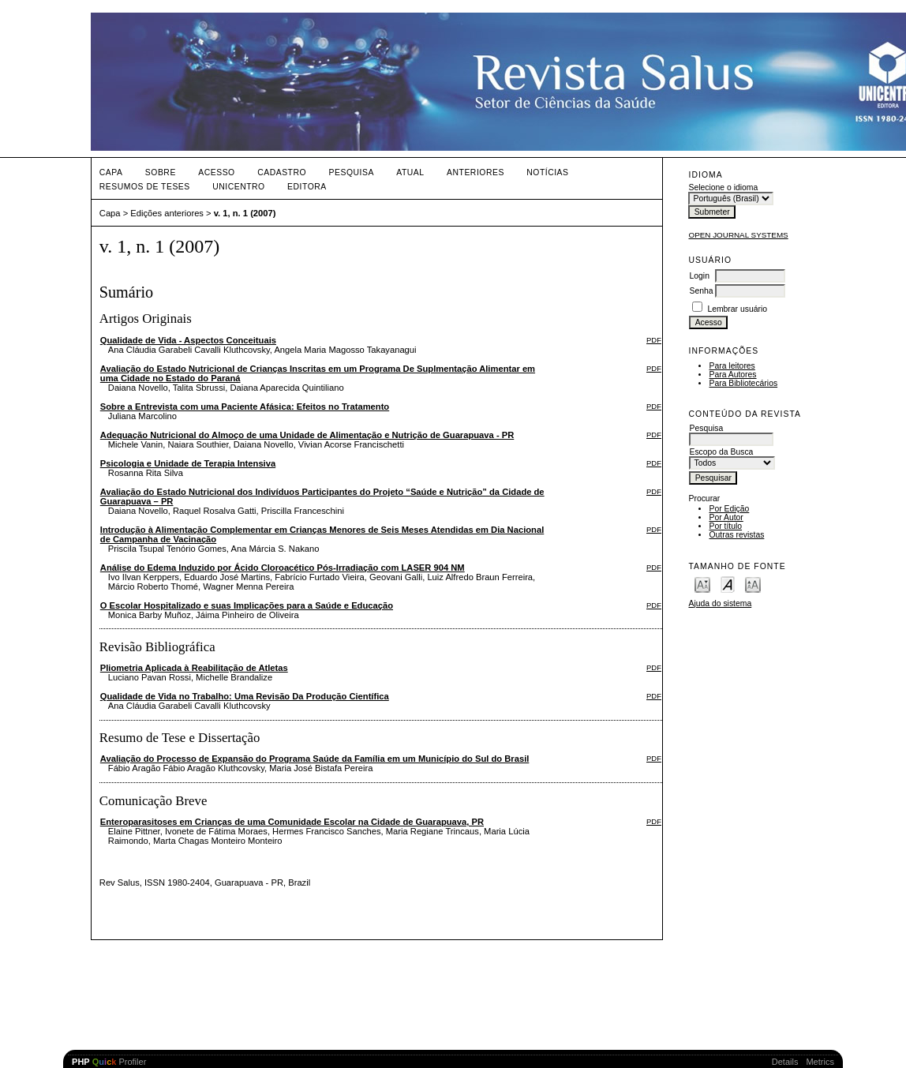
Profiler (109, 1061)
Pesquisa (351, 172)
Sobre (160, 172)
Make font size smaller (702, 584)
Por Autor (726, 517)
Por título (725, 526)
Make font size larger (753, 584)
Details (785, 1061)
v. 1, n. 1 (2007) (245, 213)
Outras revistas (736, 534)
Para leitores (731, 366)
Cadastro (281, 172)
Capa (111, 172)
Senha (701, 291)
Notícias (547, 172)
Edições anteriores (167, 213)
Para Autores (732, 374)
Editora (307, 186)
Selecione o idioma (723, 187)
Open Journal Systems (738, 234)
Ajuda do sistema (719, 603)
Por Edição (729, 508)
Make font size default (728, 584)
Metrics (819, 1061)
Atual (410, 172)
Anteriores (475, 172)
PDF (653, 339)
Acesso (216, 172)
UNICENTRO (238, 186)
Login (699, 276)
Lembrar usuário (737, 309)
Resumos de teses (144, 186)
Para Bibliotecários (743, 383)
